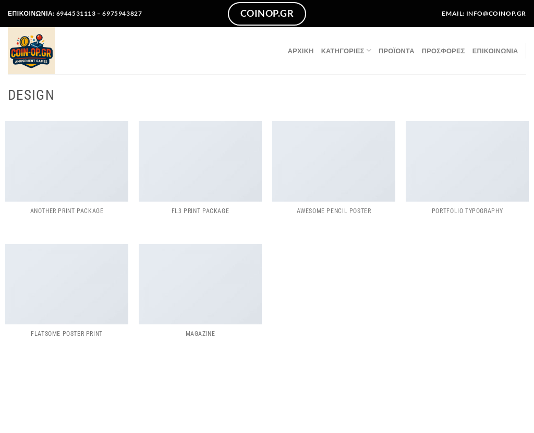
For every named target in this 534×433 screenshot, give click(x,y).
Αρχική (301, 50)
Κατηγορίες (346, 50)
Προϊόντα (397, 50)
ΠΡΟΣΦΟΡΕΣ (443, 50)
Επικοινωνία (495, 50)
